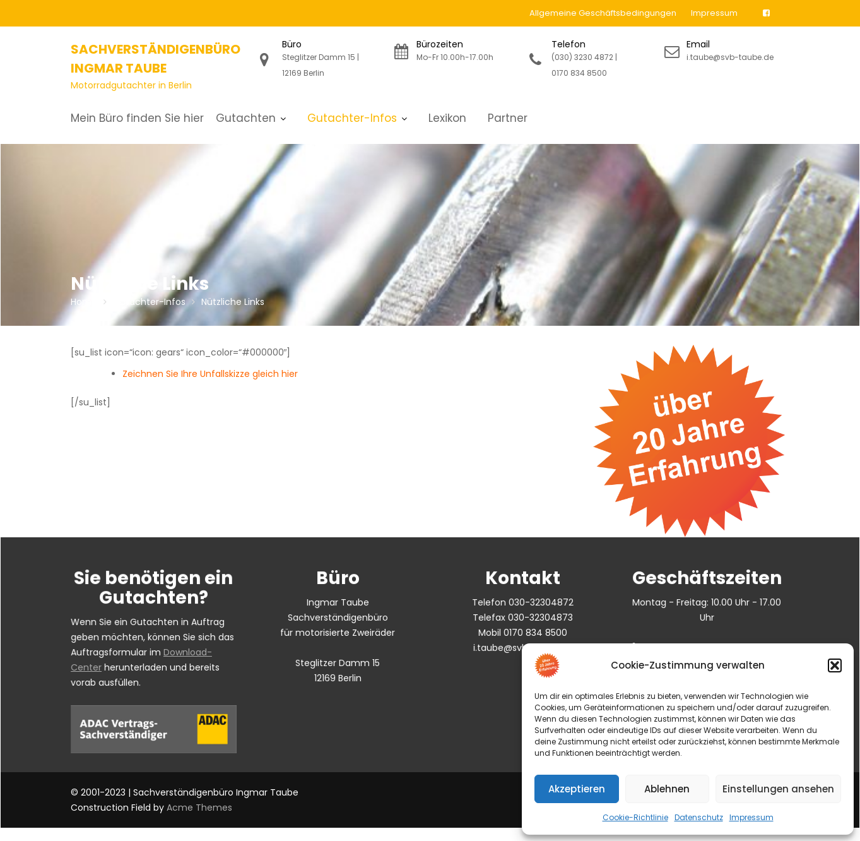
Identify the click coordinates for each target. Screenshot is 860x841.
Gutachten (246, 118)
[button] (834, 665)
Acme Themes (199, 807)
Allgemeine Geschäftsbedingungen (602, 13)
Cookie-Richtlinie (635, 817)
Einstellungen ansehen (778, 789)
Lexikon (447, 118)
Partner (507, 118)
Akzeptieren (576, 789)
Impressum (751, 817)
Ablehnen (667, 789)
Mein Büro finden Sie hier (137, 118)
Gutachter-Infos (352, 118)
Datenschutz (698, 817)
